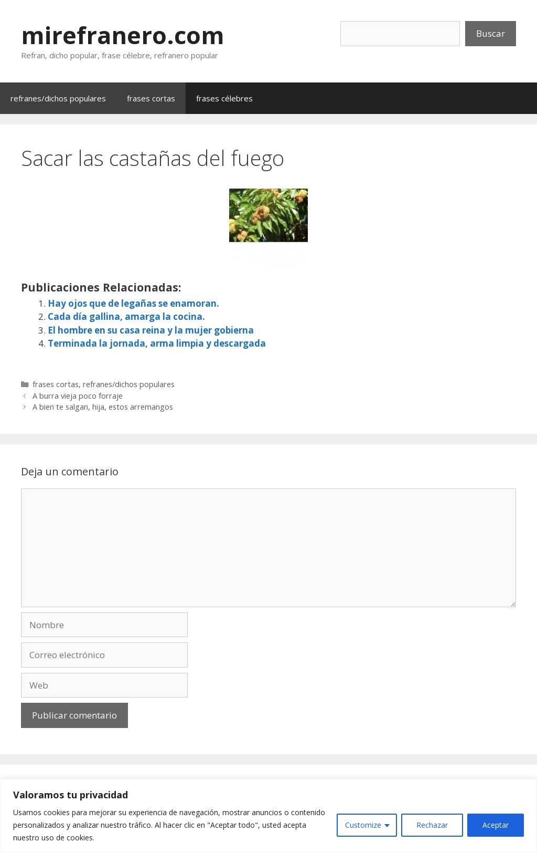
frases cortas (151, 98)
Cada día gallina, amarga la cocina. (126, 316)
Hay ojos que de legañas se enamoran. (133, 303)
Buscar (490, 33)
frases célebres (224, 98)
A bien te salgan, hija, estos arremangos (103, 407)
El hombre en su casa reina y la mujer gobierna (151, 330)
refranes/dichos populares (58, 98)
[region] (268, 816)
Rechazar (432, 825)
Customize (363, 825)
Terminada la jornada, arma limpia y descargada (157, 343)
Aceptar (495, 825)
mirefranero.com (122, 35)
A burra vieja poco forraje (78, 396)
